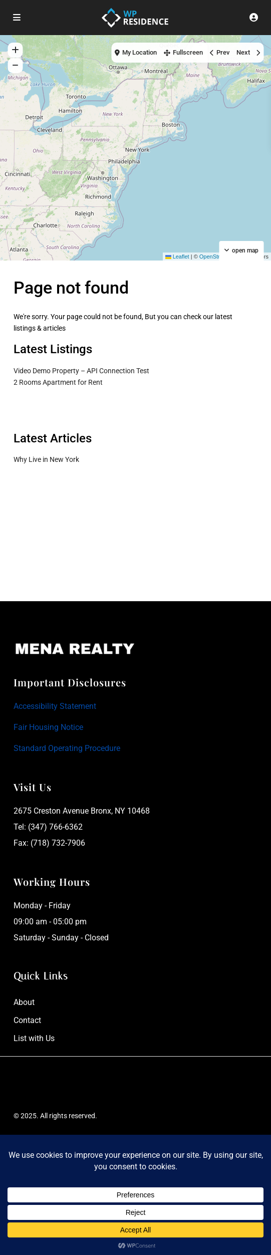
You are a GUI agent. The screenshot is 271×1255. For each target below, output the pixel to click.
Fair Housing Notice (48, 727)
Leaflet (177, 257)
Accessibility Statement (55, 706)
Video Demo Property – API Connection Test (81, 371)
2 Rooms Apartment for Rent (58, 382)
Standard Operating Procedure (67, 748)
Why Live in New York (46, 459)
